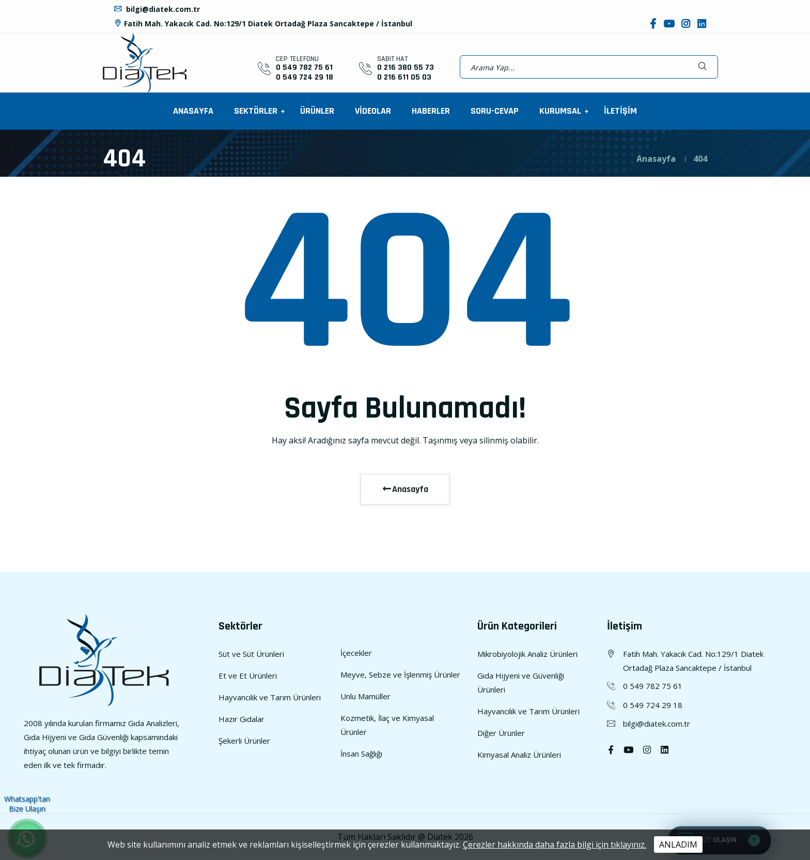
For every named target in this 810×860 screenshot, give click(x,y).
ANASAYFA (193, 111)
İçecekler (356, 653)
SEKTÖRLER (256, 111)
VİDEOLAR (373, 111)
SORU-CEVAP (495, 111)
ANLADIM (678, 844)
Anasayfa (656, 158)
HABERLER (431, 111)
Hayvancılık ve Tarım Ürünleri (270, 697)
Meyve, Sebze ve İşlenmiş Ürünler (400, 674)
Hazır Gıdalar (241, 719)
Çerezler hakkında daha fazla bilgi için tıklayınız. (554, 844)
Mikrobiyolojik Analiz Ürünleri (527, 654)
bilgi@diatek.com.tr (156, 9)
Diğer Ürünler (501, 733)
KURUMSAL (561, 111)
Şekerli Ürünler (244, 740)
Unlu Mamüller (365, 696)
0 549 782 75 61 (304, 67)
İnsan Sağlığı (361, 753)
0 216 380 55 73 (405, 67)
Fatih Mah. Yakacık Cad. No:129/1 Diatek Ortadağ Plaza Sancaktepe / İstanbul (262, 23)
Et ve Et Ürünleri (248, 675)
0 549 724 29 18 (304, 77)
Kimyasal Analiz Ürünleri (519, 754)
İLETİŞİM (620, 111)
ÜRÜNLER (317, 111)
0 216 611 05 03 (404, 77)
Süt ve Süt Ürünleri (251, 654)
